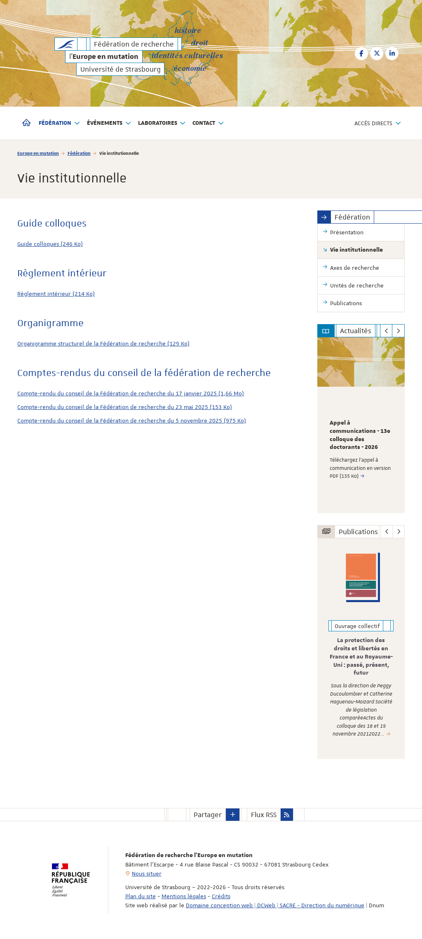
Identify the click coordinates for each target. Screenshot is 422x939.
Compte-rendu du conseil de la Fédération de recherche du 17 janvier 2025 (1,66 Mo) (130, 393)
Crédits (221, 896)
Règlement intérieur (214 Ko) (56, 293)
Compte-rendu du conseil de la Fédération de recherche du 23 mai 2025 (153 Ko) (124, 407)
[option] (361, 425)
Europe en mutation (38, 152)
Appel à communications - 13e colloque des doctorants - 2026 (360, 435)
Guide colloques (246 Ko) (50, 244)
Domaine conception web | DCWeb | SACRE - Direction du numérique (275, 905)
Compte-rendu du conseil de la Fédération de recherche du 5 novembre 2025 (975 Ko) (131, 420)
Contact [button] (208, 123)
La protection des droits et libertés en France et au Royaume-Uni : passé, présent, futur (361, 657)
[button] (232, 814)
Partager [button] (208, 814)
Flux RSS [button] (264, 814)
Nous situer (147, 873)
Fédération (79, 152)
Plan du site (140, 896)
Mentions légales (184, 896)
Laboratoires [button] (162, 123)
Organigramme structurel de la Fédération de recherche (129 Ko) (103, 343)
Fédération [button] (59, 123)
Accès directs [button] (377, 123)
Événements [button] (109, 123)
